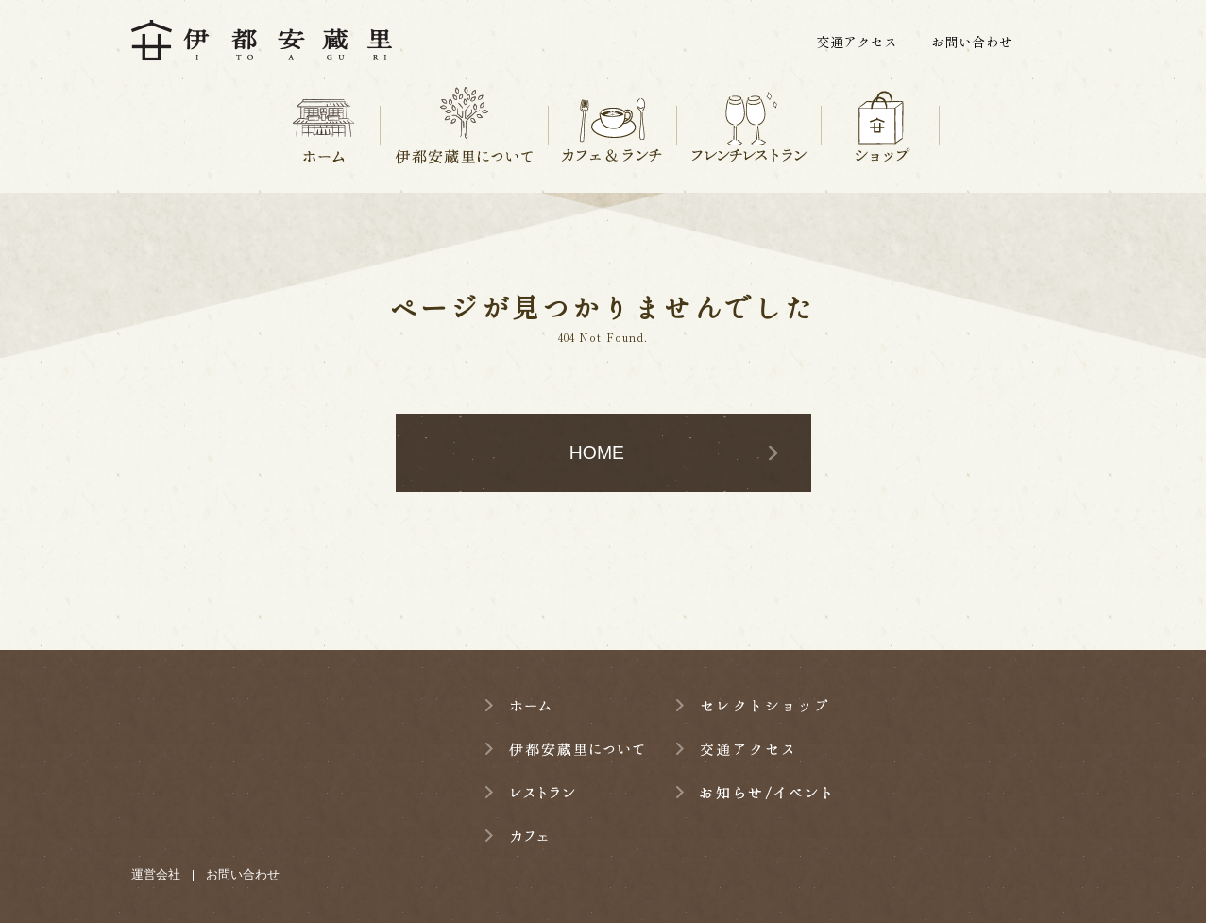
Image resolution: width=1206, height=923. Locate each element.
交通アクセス (856, 41)
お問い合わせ (971, 41)
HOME (596, 452)
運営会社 (155, 874)
